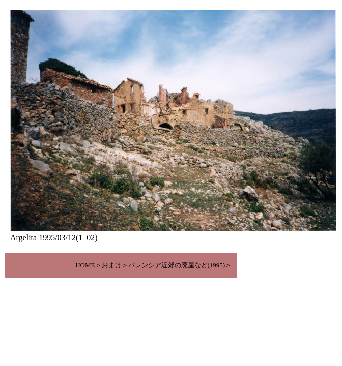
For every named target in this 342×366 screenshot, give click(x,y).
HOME (85, 265)
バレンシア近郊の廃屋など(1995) (176, 265)
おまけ (112, 265)
